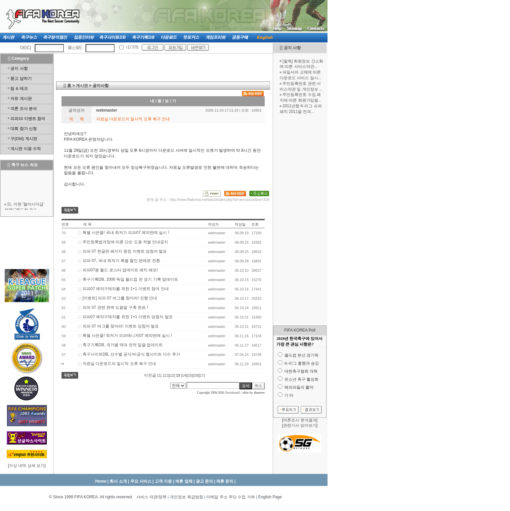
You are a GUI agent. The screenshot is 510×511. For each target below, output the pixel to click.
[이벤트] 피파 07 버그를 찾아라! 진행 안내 (120, 298)
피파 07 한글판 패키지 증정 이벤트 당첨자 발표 (125, 251)
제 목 (87, 224)
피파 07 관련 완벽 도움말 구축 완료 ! (115, 307)
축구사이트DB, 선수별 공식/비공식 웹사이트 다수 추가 (131, 354)
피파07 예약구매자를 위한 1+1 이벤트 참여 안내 (126, 288)
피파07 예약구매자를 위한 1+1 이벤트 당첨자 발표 (128, 316)
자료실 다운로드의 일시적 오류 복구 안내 (119, 363)
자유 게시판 (20, 98)
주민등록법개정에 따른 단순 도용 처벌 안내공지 (125, 242)
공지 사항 (292, 47)
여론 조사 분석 (23, 108)
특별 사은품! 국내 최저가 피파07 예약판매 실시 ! (126, 232)
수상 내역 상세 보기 (26, 465)
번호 (65, 224)
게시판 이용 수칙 (25, 148)
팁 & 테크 (18, 88)
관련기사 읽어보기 (299, 425)
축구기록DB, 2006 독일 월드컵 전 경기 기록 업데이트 (130, 279)
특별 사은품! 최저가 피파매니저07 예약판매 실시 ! (127, 335)
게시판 (82, 85)
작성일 (240, 224)
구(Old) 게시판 (23, 138)
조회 (255, 224)
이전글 (150, 375)
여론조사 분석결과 (299, 420)
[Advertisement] (300, 220)
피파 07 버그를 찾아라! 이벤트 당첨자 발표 (121, 326)
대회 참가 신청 (23, 128)
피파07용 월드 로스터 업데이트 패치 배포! (120, 270)
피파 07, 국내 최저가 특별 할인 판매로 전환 (121, 260)
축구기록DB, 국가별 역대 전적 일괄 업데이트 (123, 345)
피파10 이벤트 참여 (27, 118)
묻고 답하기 (20, 78)
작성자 (213, 224)
